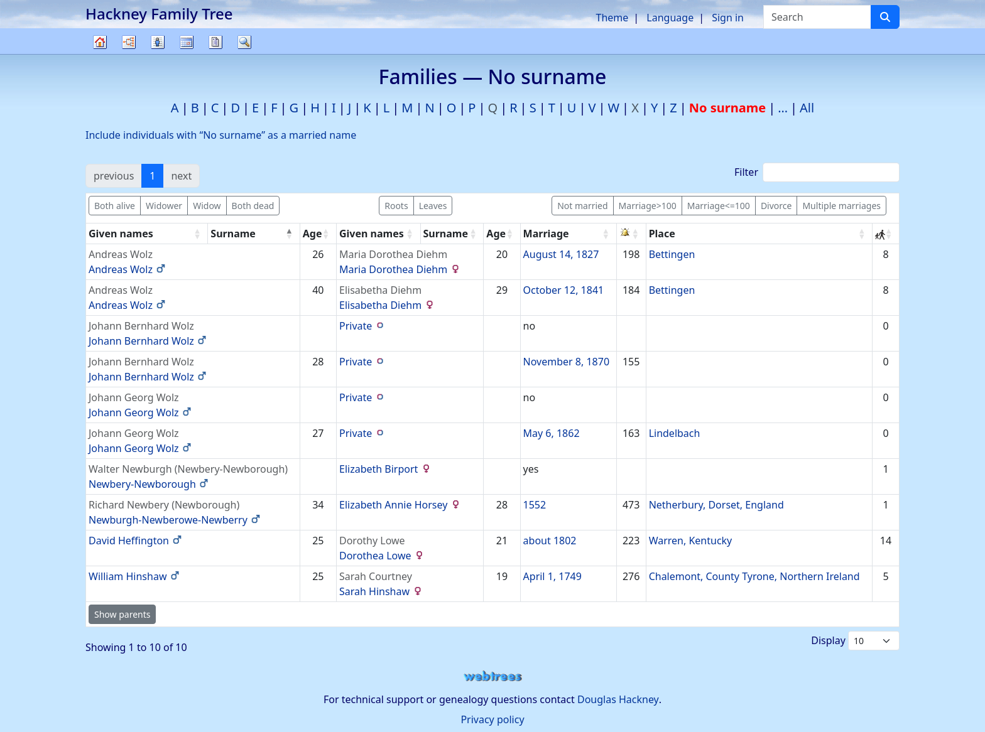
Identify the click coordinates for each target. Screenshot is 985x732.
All (807, 107)
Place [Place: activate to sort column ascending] (662, 233)
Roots (396, 206)
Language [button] (670, 17)
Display (855, 640)
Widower (164, 206)
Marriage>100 (648, 206)
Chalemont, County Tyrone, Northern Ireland (754, 576)
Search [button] (244, 42)
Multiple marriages (841, 206)
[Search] (885, 17)
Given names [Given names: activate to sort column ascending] (121, 233)
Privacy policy (492, 719)
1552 (535, 505)
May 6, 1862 (551, 433)
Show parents (122, 614)
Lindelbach (674, 433)
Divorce (776, 206)
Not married (582, 206)
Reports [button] (215, 42)
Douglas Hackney (618, 699)
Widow (206, 206)
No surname (727, 107)
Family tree (100, 53)
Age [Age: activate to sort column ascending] (312, 233)
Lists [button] (158, 42)
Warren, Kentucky (690, 540)
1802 (565, 540)
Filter (817, 172)
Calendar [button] (186, 42)
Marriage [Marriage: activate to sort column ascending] (546, 233)
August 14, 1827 (561, 254)
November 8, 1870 (566, 362)
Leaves (433, 206)
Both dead (253, 206)
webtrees (492, 676)
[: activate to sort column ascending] (631, 233)
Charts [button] (129, 42)
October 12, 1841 (563, 290)
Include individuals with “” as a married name (220, 135)
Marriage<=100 (718, 206)
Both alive (114, 206)
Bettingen (672, 254)
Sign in (728, 17)
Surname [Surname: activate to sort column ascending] (446, 233)
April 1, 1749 (552, 576)
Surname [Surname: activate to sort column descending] (233, 233)
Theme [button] (612, 17)
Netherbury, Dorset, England (716, 505)
